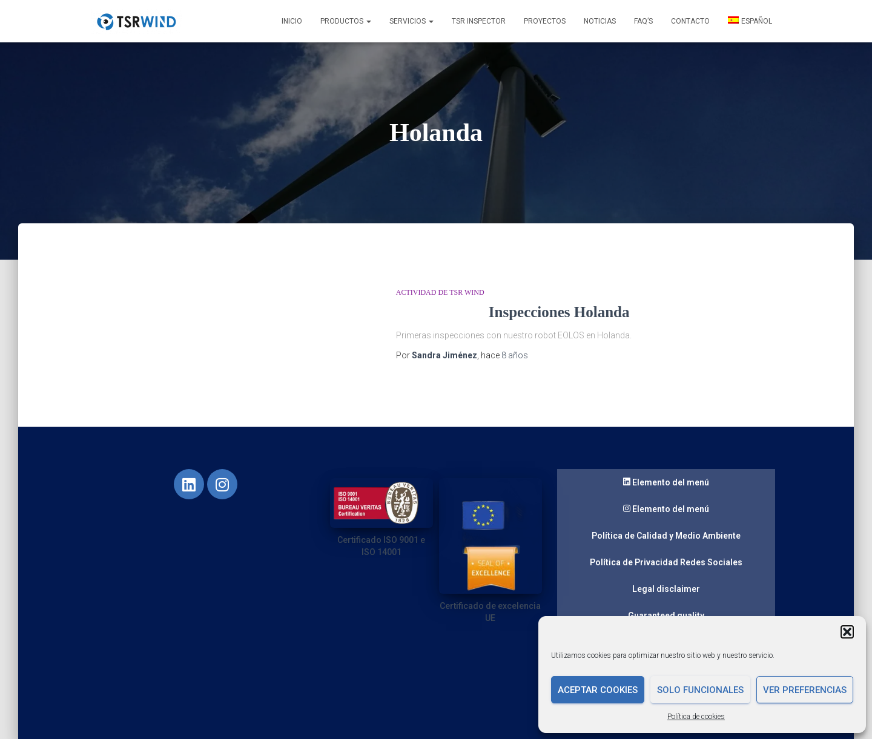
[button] (847, 632)
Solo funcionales (700, 690)
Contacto (690, 21)
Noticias (600, 21)
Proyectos (545, 21)
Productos (345, 21)
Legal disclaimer (666, 589)
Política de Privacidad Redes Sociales (666, 562)
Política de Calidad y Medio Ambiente (666, 535)
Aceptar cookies (598, 690)
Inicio (292, 21)
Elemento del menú (666, 483)
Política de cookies (696, 716)
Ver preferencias (805, 690)
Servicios (411, 21)
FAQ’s (643, 21)
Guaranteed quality (666, 615)
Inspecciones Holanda (559, 312)
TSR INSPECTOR (479, 21)
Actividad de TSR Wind (440, 292)
